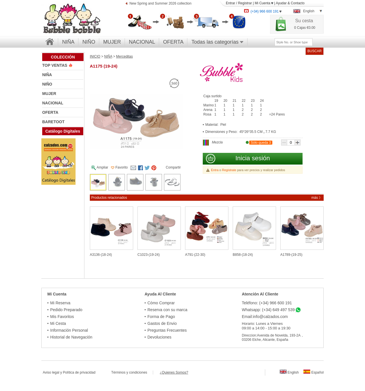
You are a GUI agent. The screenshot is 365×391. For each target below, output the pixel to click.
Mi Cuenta (264, 3)
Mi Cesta (58, 323)
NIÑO (88, 42)
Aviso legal (51, 372)
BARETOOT (53, 121)
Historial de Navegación (71, 337)
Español (313, 372)
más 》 (316, 198)
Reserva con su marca (167, 309)
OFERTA (173, 42)
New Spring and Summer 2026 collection (160, 3)
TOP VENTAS (55, 65)
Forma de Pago (161, 316)
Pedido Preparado (66, 309)
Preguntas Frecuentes (167, 330)
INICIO (95, 56)
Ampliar (99, 167)
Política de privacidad (79, 372)
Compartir (173, 167)
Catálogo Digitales (62, 131)
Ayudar (281, 3)
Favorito (119, 167)
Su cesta (304, 20)
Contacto (298, 3)
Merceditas (124, 56)
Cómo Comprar (161, 303)
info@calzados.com (270, 316)
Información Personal (69, 330)
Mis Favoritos (62, 316)
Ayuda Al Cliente (160, 294)
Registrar (245, 3)
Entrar (230, 3)
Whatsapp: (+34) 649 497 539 (268, 309)
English (289, 372)
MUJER (112, 42)
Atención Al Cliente (260, 294)
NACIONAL (142, 42)
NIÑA (68, 42)
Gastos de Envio (162, 323)
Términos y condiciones (132, 372)
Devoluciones (159, 337)
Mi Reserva (60, 303)
